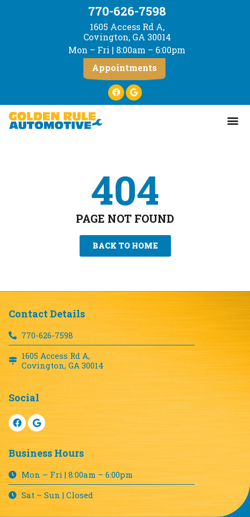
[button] (124, 69)
